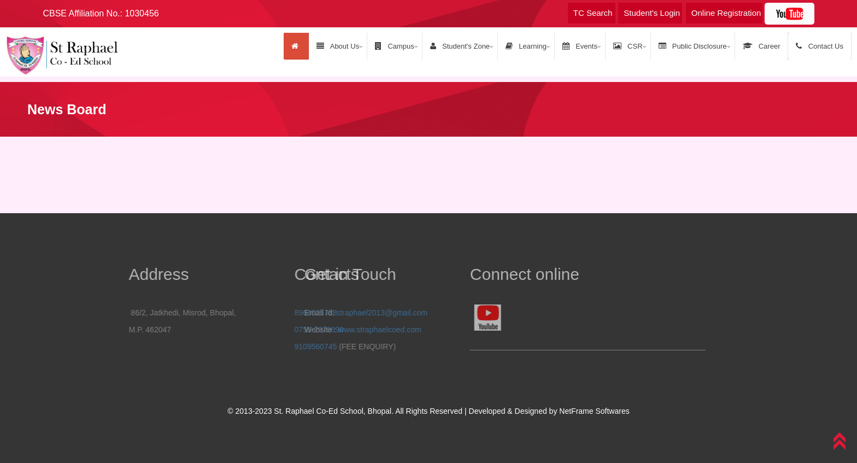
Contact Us (819, 46)
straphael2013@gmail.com (346, 312)
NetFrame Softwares (594, 411)
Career (761, 46)
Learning (526, 46)
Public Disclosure (693, 46)
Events (579, 46)
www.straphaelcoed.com (344, 329)
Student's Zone (460, 46)
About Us (337, 46)
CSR (628, 46)
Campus (394, 46)
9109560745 (339, 346)
